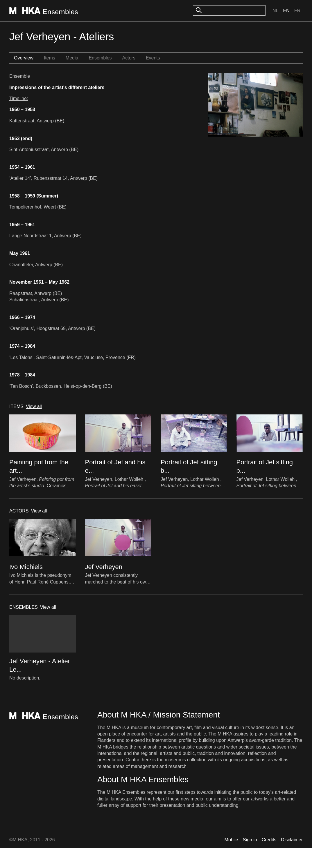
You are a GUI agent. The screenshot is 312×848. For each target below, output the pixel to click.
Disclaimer (292, 839)
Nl (275, 10)
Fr (297, 10)
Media (72, 57)
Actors (128, 57)
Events (153, 57)
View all (34, 406)
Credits (269, 839)
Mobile (231, 839)
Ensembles (100, 57)
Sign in (250, 839)
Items (49, 57)
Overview (23, 57)
